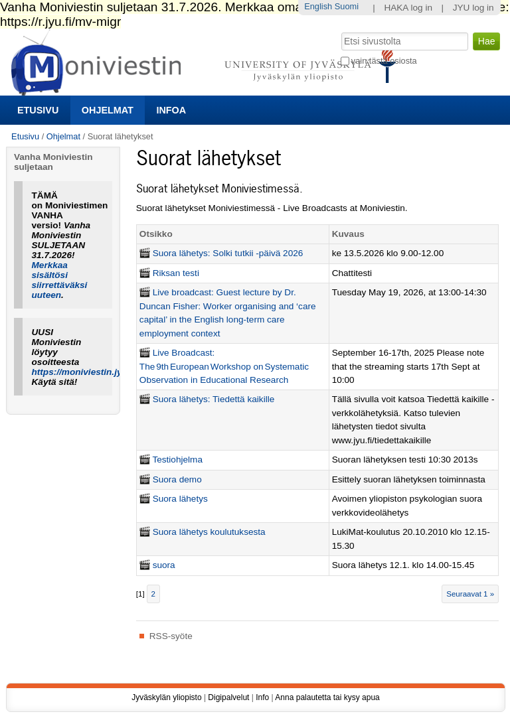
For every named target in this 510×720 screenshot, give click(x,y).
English (318, 6)
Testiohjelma (177, 460)
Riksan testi (176, 273)
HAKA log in (408, 8)
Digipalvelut (228, 697)
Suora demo (177, 479)
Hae (339, 31)
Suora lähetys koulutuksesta (209, 532)
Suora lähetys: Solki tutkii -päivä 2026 (228, 253)
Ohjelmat (107, 110)
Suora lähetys (180, 499)
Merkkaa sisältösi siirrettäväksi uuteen (60, 280)
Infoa (171, 110)
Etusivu (37, 110)
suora (164, 565)
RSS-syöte (171, 636)
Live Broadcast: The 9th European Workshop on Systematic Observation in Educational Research (224, 366)
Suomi (347, 6)
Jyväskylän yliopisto (166, 697)
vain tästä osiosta (384, 61)
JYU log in (473, 8)
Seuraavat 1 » (470, 594)
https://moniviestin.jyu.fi (83, 372)
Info (262, 697)
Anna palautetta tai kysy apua (327, 697)
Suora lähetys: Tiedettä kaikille (214, 399)
